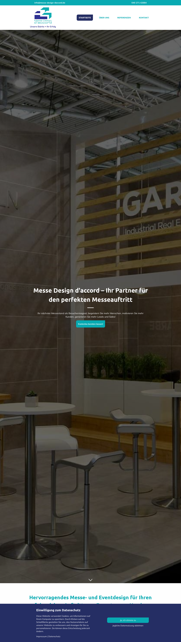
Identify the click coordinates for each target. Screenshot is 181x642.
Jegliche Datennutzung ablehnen (127, 625)
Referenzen (124, 17)
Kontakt (144, 17)
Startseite (85, 17)
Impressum (41, 636)
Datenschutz (54, 636)
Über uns (104, 17)
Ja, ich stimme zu (128, 620)
